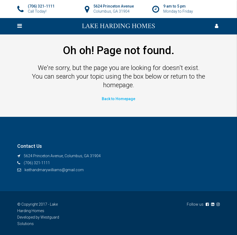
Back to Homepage (118, 99)
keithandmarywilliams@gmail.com (54, 170)
